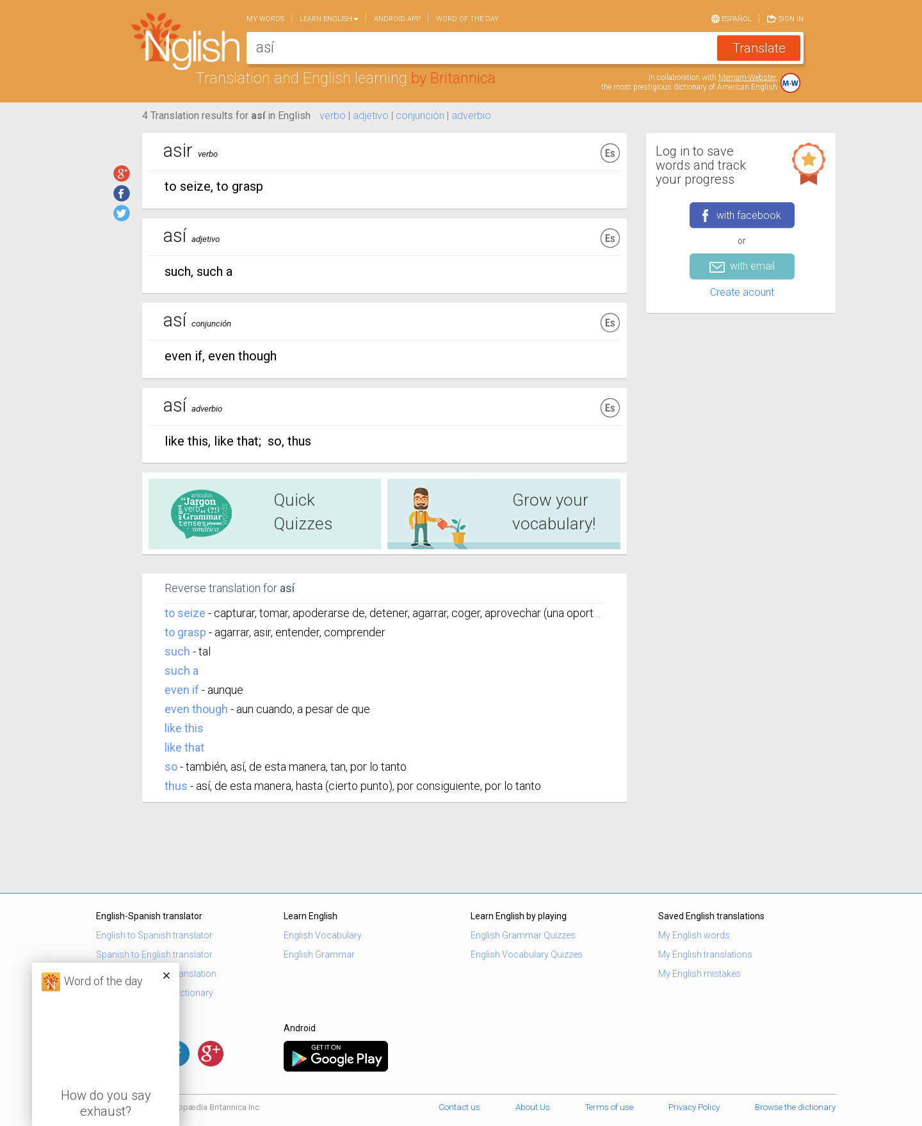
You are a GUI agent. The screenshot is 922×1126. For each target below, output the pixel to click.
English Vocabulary (323, 935)
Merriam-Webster (746, 77)
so (171, 766)
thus (176, 785)
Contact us (459, 1107)
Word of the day (467, 19)
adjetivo (371, 115)
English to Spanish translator (154, 935)
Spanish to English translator (154, 954)
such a (181, 670)
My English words (694, 935)
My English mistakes (699, 974)
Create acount (742, 292)
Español (731, 18)
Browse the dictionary (795, 1107)
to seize (185, 613)
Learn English (329, 19)
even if (182, 689)
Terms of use (609, 1107)
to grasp (185, 632)
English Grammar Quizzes (523, 935)
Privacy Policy (694, 1107)
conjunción (420, 115)
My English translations (705, 954)
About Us (532, 1107)
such (177, 651)
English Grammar (319, 954)
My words (265, 19)
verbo (332, 115)
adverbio (471, 115)
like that (184, 747)
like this (184, 728)
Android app (397, 19)
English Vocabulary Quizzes (527, 954)
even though (196, 709)
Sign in (785, 18)
